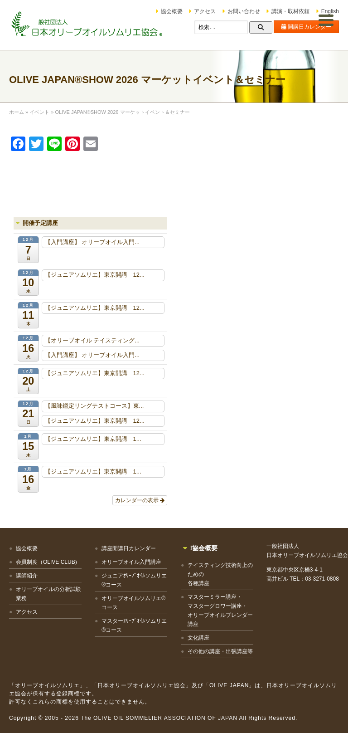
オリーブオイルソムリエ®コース (133, 603)
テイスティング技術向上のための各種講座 (220, 574)
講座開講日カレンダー (129, 548)
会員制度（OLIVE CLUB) (46, 562)
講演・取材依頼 (290, 11)
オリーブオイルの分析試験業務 (48, 593)
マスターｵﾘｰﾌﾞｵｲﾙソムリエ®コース (134, 625)
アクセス (205, 11)
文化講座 (198, 638)
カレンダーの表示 (139, 500)
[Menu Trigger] (326, 19)
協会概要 (172, 11)
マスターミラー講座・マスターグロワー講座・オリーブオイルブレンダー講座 (220, 610)
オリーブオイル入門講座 (131, 562)
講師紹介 (27, 575)
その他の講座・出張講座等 (220, 651)
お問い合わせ (243, 11)
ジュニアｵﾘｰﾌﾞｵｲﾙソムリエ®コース (134, 580)
